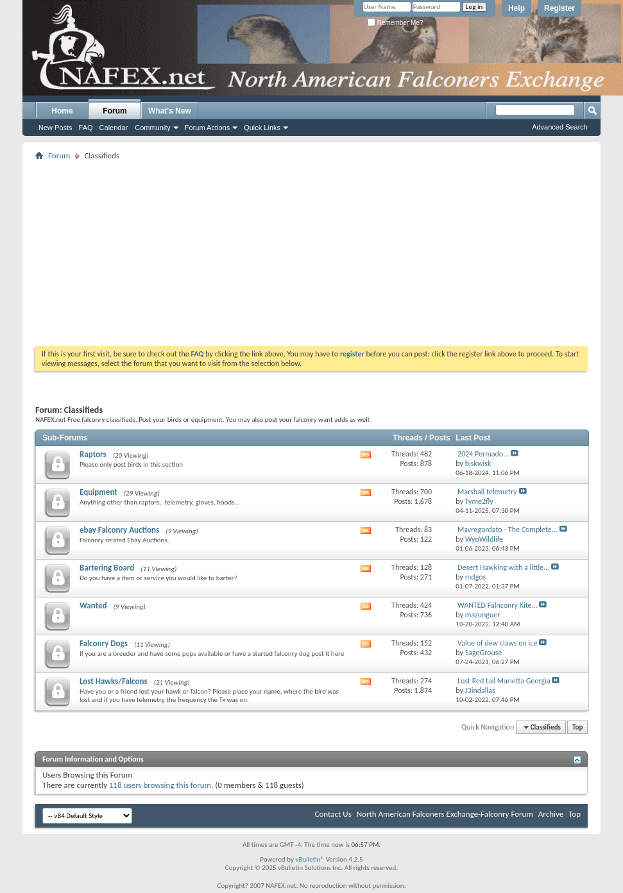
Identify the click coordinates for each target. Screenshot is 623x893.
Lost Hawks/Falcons (114, 681)
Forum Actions (207, 127)
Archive (550, 814)
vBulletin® (309, 859)
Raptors (93, 454)
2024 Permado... (483, 453)
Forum (114, 110)
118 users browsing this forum (160, 785)
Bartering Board (107, 567)
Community (153, 127)
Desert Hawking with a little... (503, 567)
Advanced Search (560, 127)
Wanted (93, 605)
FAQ (86, 127)
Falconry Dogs (104, 643)
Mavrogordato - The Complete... (507, 529)
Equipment (98, 492)
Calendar (113, 127)
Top (577, 727)
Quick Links (262, 127)
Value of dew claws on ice (497, 642)
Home (62, 110)
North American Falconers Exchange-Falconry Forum (445, 814)
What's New (169, 110)
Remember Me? (395, 22)
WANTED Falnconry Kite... (497, 605)
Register (559, 8)
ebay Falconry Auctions (119, 530)
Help (516, 8)
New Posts (55, 127)
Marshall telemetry (487, 491)
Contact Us (333, 814)
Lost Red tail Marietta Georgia (503, 680)
